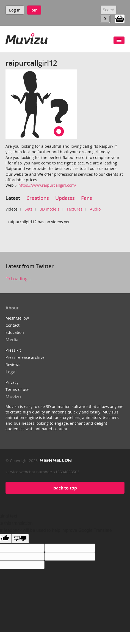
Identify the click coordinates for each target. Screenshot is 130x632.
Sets (28, 209)
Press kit (13, 350)
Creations (37, 198)
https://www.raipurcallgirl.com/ (47, 185)
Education (14, 332)
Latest (12, 198)
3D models (49, 209)
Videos (11, 209)
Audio (95, 209)
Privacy (11, 382)
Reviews (12, 364)
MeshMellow (17, 318)
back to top (65, 488)
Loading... (18, 279)
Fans (86, 198)
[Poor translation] (20, 538)
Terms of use (17, 389)
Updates (65, 198)
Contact (12, 325)
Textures (74, 209)
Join (34, 10)
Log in (15, 10)
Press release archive (25, 357)
